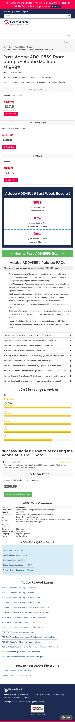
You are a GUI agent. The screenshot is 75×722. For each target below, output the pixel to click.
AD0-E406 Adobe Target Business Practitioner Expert (21, 642)
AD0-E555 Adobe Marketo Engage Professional (19, 588)
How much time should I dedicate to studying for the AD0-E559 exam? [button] (33, 366)
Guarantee (46, 694)
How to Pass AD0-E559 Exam (37, 253)
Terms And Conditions (12, 697)
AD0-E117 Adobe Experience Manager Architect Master (22, 627)
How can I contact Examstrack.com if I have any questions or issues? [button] (32, 381)
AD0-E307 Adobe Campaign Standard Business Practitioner (24, 617)
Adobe (10, 47)
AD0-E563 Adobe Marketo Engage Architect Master (21, 603)
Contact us (24, 694)
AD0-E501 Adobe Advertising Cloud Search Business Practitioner (26, 612)
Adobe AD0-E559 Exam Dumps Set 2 (17, 675)
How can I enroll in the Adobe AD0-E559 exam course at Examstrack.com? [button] (35, 376)
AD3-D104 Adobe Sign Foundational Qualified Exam (21, 652)
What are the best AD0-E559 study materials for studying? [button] (28, 361)
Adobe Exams (22, 480)
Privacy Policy (59, 694)
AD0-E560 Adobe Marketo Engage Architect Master (21, 598)
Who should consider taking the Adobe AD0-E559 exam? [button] (27, 335)
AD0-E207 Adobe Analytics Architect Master (18, 632)
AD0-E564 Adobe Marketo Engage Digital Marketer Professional (25, 607)
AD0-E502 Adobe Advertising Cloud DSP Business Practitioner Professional (30, 647)
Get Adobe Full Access (18, 494)
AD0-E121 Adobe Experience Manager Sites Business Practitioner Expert (29, 637)
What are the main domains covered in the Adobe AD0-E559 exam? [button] (32, 268)
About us (35, 694)
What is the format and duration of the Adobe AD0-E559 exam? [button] (30, 340)
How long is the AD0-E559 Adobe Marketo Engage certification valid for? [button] (34, 355)
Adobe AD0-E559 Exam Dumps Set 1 (17, 671)
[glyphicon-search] (69, 16)
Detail (61, 82)
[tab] (37, 268)
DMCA (26, 697)
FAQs (14, 694)
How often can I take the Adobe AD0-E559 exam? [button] (24, 350)
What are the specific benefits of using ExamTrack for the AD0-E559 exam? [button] (35, 371)
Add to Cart (11, 114)
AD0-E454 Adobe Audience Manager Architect (19, 622)
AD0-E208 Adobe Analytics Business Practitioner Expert (22, 657)
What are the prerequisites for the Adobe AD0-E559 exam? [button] (28, 345)
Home (7, 12)
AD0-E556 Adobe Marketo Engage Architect (18, 593)
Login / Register (21, 12)
